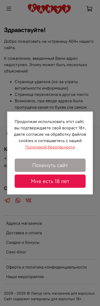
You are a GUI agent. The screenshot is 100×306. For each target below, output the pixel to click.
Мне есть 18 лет (50, 181)
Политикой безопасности (50, 147)
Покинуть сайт (50, 165)
